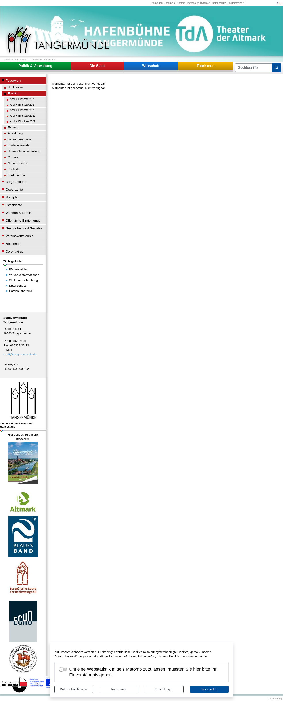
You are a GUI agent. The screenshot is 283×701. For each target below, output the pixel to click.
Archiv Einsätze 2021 (22, 121)
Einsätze (50, 59)
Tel (5, 341)
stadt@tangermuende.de (19, 354)
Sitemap (205, 3)
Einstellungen (164, 689)
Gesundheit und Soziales (24, 228)
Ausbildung (15, 133)
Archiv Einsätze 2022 (22, 115)
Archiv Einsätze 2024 (22, 104)
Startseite (8, 59)
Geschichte (14, 205)
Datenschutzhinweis (74, 689)
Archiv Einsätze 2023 (22, 110)
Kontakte (14, 169)
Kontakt (181, 3)
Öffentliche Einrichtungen (24, 220)
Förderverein (16, 175)
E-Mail (7, 350)
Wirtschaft (150, 66)
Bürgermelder (16, 182)
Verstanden (209, 689)
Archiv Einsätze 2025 (22, 99)
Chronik (13, 157)
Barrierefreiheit (236, 3)
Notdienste (13, 244)
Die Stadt (22, 59)
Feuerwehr (36, 59)
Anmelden (157, 3)
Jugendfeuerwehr (19, 139)
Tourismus (205, 66)
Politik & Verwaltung (35, 66)
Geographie (14, 189)
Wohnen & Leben (18, 213)
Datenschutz (219, 3)
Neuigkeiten (16, 87)
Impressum (118, 689)
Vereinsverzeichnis (19, 236)
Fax (5, 345)
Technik (13, 127)
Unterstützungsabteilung (24, 151)
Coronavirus (14, 251)
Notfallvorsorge (18, 163)
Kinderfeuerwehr (19, 145)
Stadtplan (169, 3)
